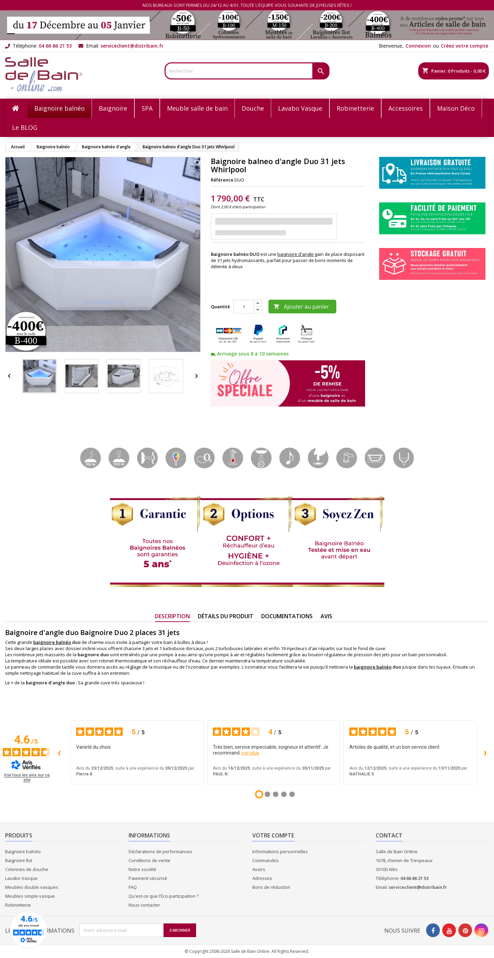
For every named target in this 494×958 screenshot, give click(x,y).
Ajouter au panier (301, 306)
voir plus (250, 753)
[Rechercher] (247, 70)
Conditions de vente (149, 860)
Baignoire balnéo (23, 851)
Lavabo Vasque (21, 878)
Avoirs (258, 869)
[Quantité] (243, 306)
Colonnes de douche (26, 869)
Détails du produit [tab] (225, 616)
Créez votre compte (464, 45)
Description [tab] (172, 616)
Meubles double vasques (31, 887)
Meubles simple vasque (30, 896)
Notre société (142, 869)
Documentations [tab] (287, 616)
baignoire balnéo (52, 642)
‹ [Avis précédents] (59, 752)
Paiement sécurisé (148, 878)
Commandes (265, 860)
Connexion (418, 45)
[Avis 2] (267, 794)
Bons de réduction (271, 887)
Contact (389, 835)
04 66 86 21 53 (55, 45)
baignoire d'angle (295, 254)
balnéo (383, 667)
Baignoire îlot (18, 860)
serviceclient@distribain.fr (132, 45)
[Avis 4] (284, 794)
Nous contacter (144, 905)
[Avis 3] (275, 794)
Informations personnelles (280, 851)
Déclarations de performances (160, 851)
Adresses (262, 878)
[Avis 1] (259, 794)
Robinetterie (18, 905)
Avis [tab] (326, 616)
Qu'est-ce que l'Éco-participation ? (163, 896)
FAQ (133, 887)
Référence (222, 180)
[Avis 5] (292, 794)
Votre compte (273, 835)
